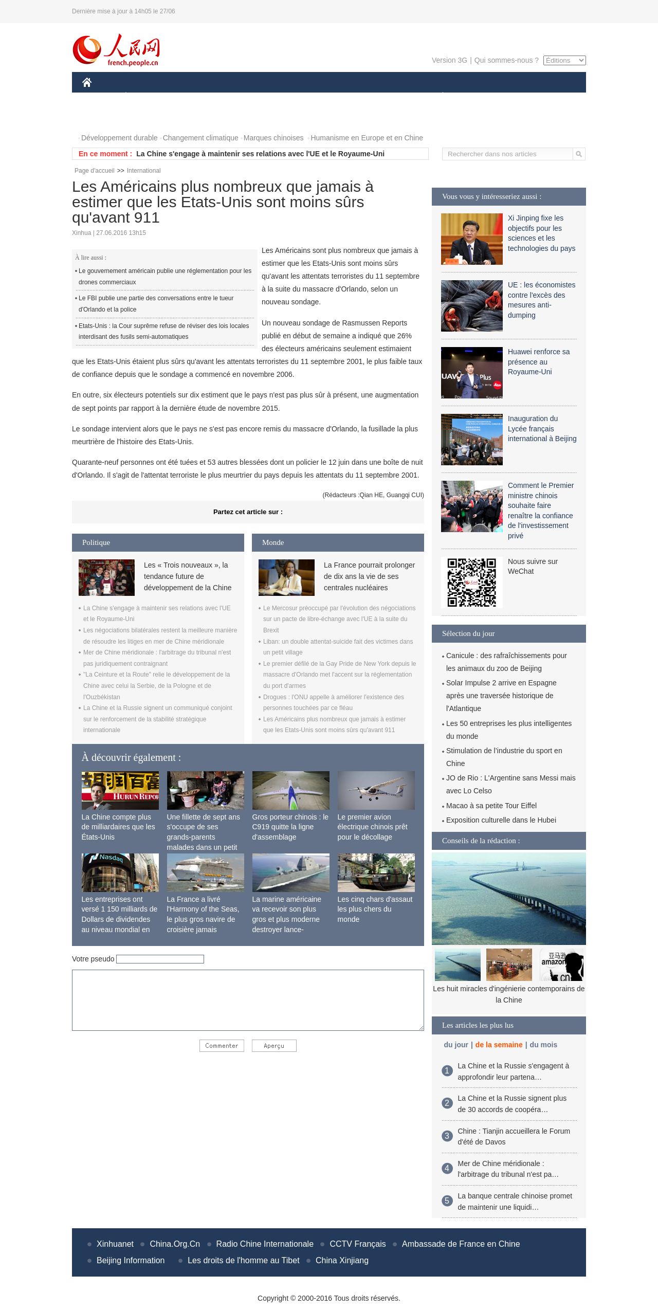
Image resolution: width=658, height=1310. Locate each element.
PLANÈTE (437, 97)
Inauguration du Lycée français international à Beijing (542, 428)
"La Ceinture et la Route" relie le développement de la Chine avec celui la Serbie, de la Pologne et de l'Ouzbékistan (156, 685)
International (144, 170)
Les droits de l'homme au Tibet (243, 1260)
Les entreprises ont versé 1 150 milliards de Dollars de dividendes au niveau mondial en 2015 (120, 919)
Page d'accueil (95, 170)
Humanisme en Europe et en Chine (366, 138)
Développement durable (119, 138)
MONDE (191, 97)
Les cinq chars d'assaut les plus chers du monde (375, 909)
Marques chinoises (274, 138)
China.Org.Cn (175, 1244)
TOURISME (522, 97)
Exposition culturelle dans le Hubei (501, 820)
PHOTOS (103, 117)
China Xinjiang (342, 1260)
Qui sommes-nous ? (506, 60)
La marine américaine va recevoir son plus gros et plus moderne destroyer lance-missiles (287, 919)
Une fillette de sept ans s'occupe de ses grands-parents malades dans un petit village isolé (203, 837)
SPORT (478, 97)
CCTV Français (358, 1244)
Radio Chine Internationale (265, 1244)
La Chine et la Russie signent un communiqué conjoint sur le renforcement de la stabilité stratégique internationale (157, 719)
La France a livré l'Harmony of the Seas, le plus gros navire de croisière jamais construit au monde (203, 919)
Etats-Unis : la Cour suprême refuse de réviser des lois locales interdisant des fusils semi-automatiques (164, 331)
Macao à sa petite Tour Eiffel (491, 806)
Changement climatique (201, 138)
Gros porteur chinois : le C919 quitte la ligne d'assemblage (290, 827)
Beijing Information (131, 1260)
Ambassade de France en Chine (461, 1244)
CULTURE (325, 97)
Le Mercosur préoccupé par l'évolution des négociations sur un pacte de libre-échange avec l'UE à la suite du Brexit (339, 619)
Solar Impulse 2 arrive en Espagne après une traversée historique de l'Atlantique (501, 696)
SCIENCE (280, 97)
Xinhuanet (115, 1244)
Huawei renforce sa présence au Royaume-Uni (539, 362)
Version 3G (449, 60)
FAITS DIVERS (382, 97)
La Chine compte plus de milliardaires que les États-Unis (118, 827)
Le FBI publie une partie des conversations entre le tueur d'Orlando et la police (156, 304)
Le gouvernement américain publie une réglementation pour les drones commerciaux (165, 276)
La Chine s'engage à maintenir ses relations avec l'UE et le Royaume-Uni (260, 154)
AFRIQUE (234, 97)
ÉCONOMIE (144, 97)
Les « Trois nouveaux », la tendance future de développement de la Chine (187, 576)
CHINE (100, 97)
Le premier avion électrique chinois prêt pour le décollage (373, 827)
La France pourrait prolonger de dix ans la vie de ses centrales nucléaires (369, 576)
